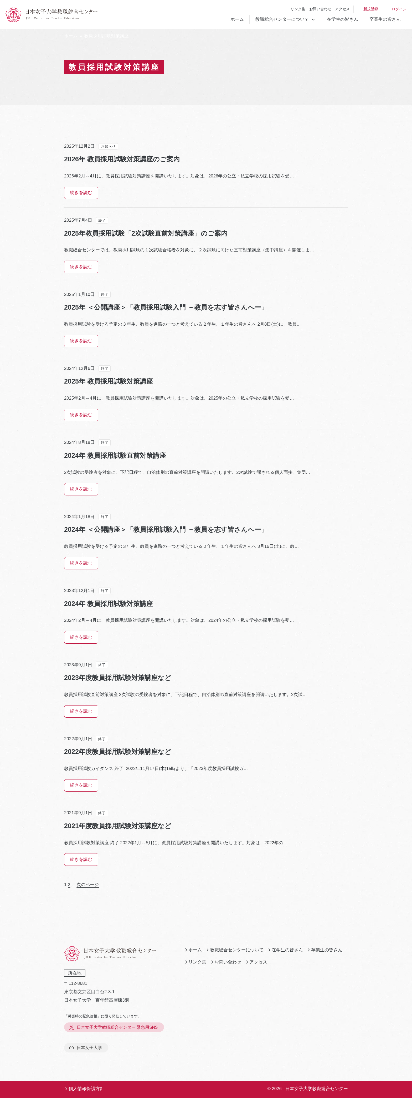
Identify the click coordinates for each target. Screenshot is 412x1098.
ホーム (237, 19)
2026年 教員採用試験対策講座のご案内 (122, 159)
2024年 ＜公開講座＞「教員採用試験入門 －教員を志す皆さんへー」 (166, 529)
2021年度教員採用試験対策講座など (117, 825)
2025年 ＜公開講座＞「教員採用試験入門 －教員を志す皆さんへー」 (166, 307)
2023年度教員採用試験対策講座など (117, 677)
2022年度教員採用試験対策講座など (117, 751)
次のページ (87, 884)
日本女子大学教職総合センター (316, 1088)
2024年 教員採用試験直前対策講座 (115, 455)
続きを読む (81, 192)
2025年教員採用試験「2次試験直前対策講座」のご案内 (146, 233)
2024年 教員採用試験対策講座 (108, 603)
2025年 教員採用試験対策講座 (108, 381)
